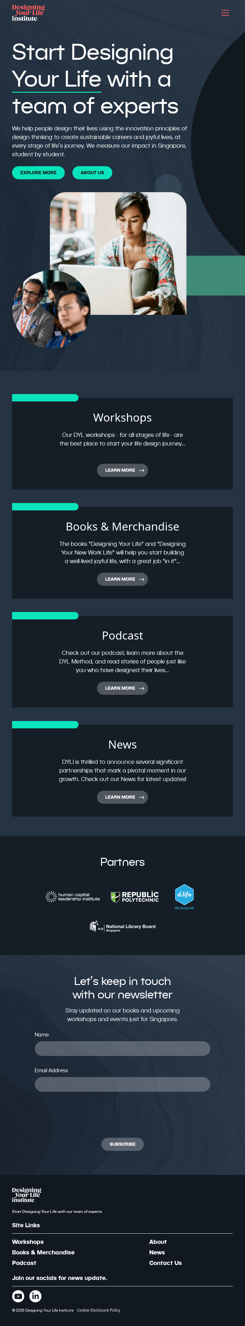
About (158, 1241)
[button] (225, 12)
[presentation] (83, 1115)
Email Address (51, 1070)
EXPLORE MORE (38, 172)
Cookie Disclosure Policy (98, 1310)
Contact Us (165, 1263)
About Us (92, 172)
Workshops (28, 1241)
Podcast (24, 1263)
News (157, 1252)
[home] (28, 12)
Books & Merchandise (43, 1252)
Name (42, 1035)
